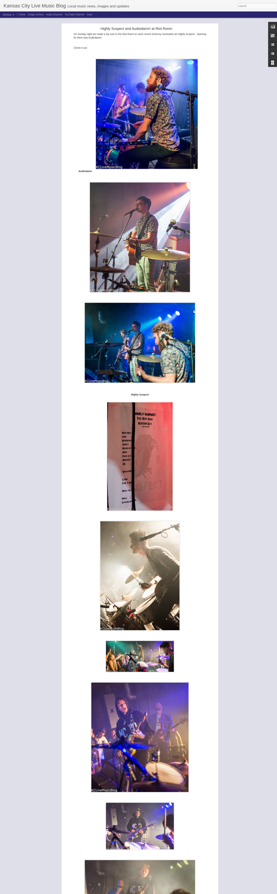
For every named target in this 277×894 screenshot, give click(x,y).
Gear (89, 14)
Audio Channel (54, 14)
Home (22, 14)
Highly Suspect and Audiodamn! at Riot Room (136, 29)
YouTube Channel (74, 14)
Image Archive (36, 14)
